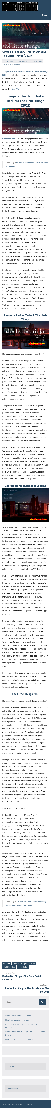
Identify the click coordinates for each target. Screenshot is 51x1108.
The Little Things (9, 967)
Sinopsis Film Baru (28, 964)
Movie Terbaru (36, 61)
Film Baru (6, 964)
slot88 (11, 1067)
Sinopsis (15, 964)
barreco (17, 65)
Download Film (8, 61)
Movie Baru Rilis (23, 61)
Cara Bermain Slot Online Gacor (18, 1016)
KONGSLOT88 (13, 1088)
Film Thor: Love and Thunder (17, 1020)
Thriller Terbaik (23, 967)
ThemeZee (28, 1104)
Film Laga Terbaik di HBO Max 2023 (19, 1039)
